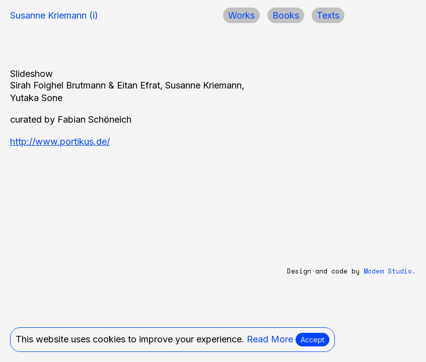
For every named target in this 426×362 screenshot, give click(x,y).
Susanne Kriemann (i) (54, 15)
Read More (270, 339)
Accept (312, 339)
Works (241, 15)
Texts (328, 15)
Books (285, 15)
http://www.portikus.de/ (60, 141)
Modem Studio (388, 271)
